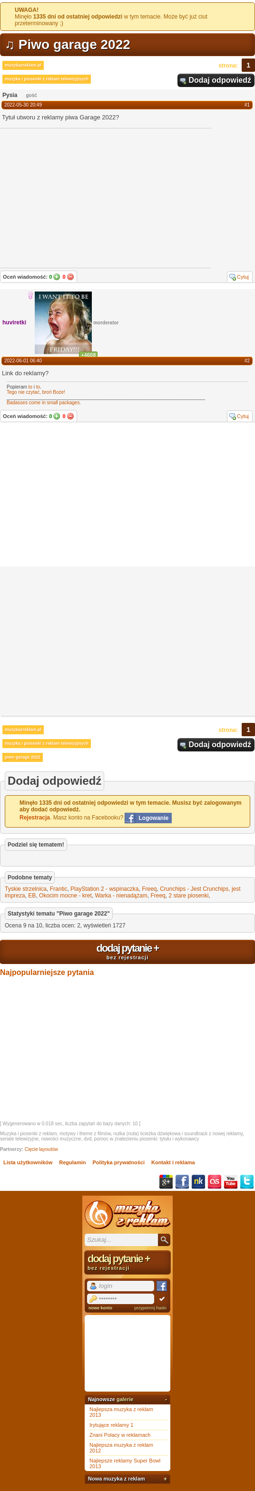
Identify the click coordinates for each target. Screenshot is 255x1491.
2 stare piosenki (188, 895)
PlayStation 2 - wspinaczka (104, 889)
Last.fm (214, 1182)
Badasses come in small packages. (44, 402)
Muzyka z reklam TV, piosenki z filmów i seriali (127, 1214)
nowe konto (100, 1308)
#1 (247, 104)
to (30, 387)
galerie (125, 1399)
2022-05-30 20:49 (23, 104)
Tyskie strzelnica (26, 889)
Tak (56, 276)
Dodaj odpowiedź (219, 80)
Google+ (166, 1182)
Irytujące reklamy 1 (111, 1425)
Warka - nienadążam (121, 895)
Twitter (247, 1182)
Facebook (182, 1182)
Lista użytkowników (27, 1162)
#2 (247, 360)
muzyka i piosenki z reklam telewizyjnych (46, 79)
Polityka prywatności (119, 1162)
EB (32, 895)
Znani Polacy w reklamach (119, 1435)
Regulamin (72, 1162)
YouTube (231, 1182)
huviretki (14, 322)
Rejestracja (35, 817)
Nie (70, 276)
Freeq (149, 889)
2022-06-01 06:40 (23, 360)
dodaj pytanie (127, 951)
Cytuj (243, 277)
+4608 (88, 355)
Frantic (59, 889)
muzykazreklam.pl (23, 65)
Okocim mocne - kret (65, 895)
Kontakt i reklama (173, 1162)
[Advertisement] (127, 495)
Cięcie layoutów (41, 1149)
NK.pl (198, 1182)
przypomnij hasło (150, 1308)
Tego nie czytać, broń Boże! (36, 392)
